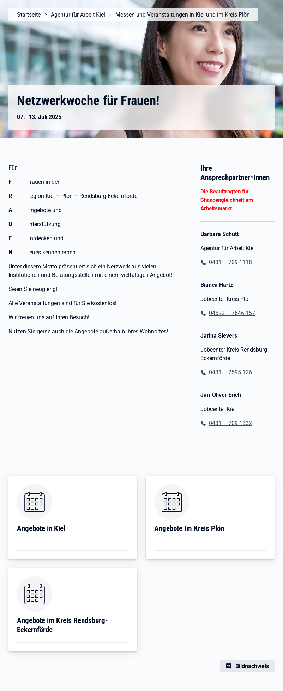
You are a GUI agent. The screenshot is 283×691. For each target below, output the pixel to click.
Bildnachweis (252, 666)
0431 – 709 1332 (230, 423)
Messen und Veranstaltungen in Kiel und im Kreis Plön (182, 14)
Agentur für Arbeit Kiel (78, 14)
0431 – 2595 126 (230, 372)
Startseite (29, 14)
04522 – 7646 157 (232, 313)
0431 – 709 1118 (230, 262)
